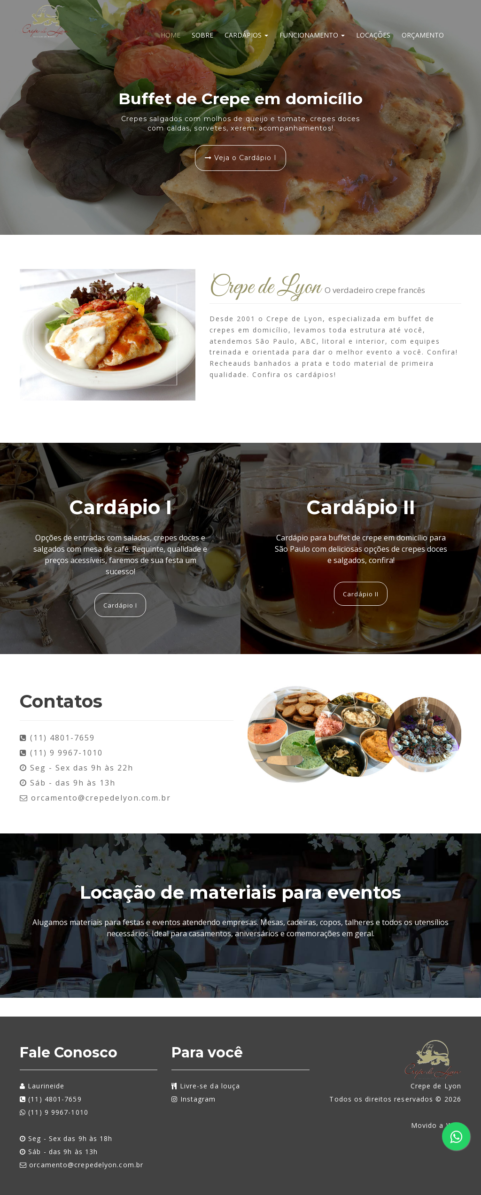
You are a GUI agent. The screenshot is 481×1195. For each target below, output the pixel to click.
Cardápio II (360, 507)
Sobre (202, 35)
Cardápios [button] (246, 35)
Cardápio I (120, 507)
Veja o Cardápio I (241, 158)
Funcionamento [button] (312, 35)
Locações (373, 35)
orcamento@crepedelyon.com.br (95, 798)
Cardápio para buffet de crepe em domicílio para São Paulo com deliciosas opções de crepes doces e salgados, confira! (361, 548)
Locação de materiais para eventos (240, 892)
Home (170, 35)
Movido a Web (436, 1125)
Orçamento (423, 35)
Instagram (193, 1099)
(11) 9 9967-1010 (54, 1112)
